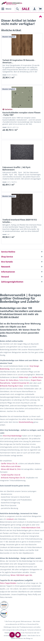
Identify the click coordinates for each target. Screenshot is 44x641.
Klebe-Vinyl (23, 377)
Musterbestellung (26, 422)
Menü (6, 8)
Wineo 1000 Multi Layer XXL (21, 575)
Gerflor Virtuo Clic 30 (9, 463)
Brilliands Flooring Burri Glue (11, 386)
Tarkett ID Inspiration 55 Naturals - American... (18, 61)
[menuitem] (6, 8)
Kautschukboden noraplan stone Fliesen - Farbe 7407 (21, 113)
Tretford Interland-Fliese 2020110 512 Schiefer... (19, 221)
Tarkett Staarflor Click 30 (10, 475)
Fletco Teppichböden (8, 583)
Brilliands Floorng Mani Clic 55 (13, 478)
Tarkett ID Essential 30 (20, 383)
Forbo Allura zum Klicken (11, 466)
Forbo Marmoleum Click (30, 527)
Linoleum (10, 519)
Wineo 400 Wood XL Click (11, 469)
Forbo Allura (13, 380)
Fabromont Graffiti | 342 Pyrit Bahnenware (16, 168)
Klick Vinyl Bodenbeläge (12, 436)
